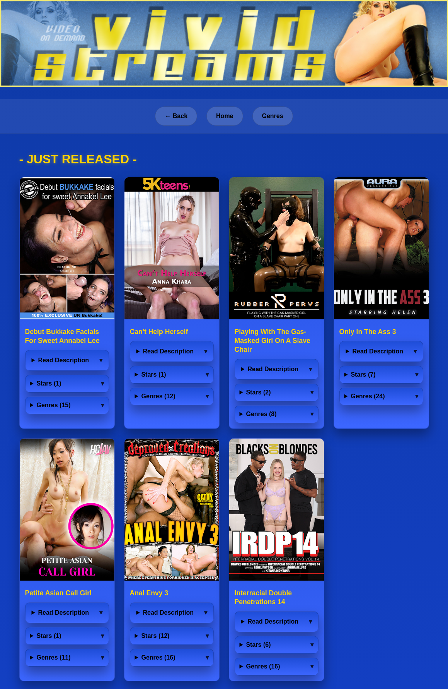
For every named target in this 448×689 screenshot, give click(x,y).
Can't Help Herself (159, 332)
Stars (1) (48, 383)
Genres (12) (158, 396)
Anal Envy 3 (149, 593)
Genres (272, 116)
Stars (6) (258, 644)
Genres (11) (53, 657)
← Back (176, 116)
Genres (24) (368, 396)
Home (224, 116)
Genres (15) (53, 405)
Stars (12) (155, 635)
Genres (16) (158, 657)
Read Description (63, 360)
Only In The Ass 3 (367, 332)
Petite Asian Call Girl (58, 593)
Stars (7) (363, 374)
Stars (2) (258, 392)
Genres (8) (261, 414)
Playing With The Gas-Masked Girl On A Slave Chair (272, 340)
